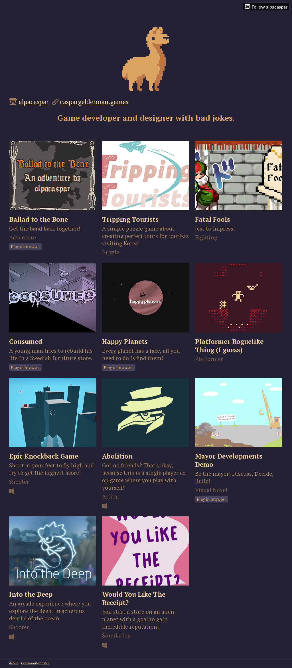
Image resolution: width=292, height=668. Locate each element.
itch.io (14, 663)
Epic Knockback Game (43, 456)
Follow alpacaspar (266, 6)
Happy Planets (125, 341)
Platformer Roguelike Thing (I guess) (229, 345)
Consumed (25, 341)
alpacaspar (34, 102)
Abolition (117, 456)
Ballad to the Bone (38, 219)
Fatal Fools (212, 219)
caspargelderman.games (94, 102)
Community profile (35, 663)
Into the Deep (30, 594)
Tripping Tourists (130, 219)
